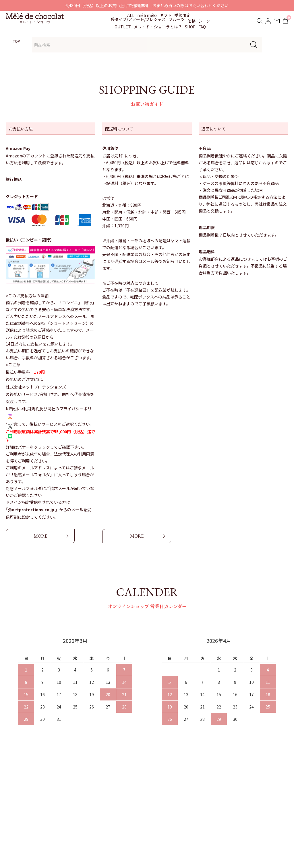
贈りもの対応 (136, 787)
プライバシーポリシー (216, 798)
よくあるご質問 (138, 798)
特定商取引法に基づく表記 (220, 787)
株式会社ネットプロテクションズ (36, 387)
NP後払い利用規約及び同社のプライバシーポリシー (49, 412)
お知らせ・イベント (142, 776)
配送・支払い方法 (212, 776)
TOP (16, 41)
